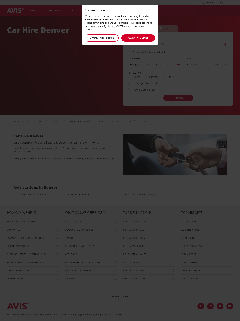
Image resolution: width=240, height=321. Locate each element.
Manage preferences (102, 38)
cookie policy (141, 22)
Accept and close (138, 37)
